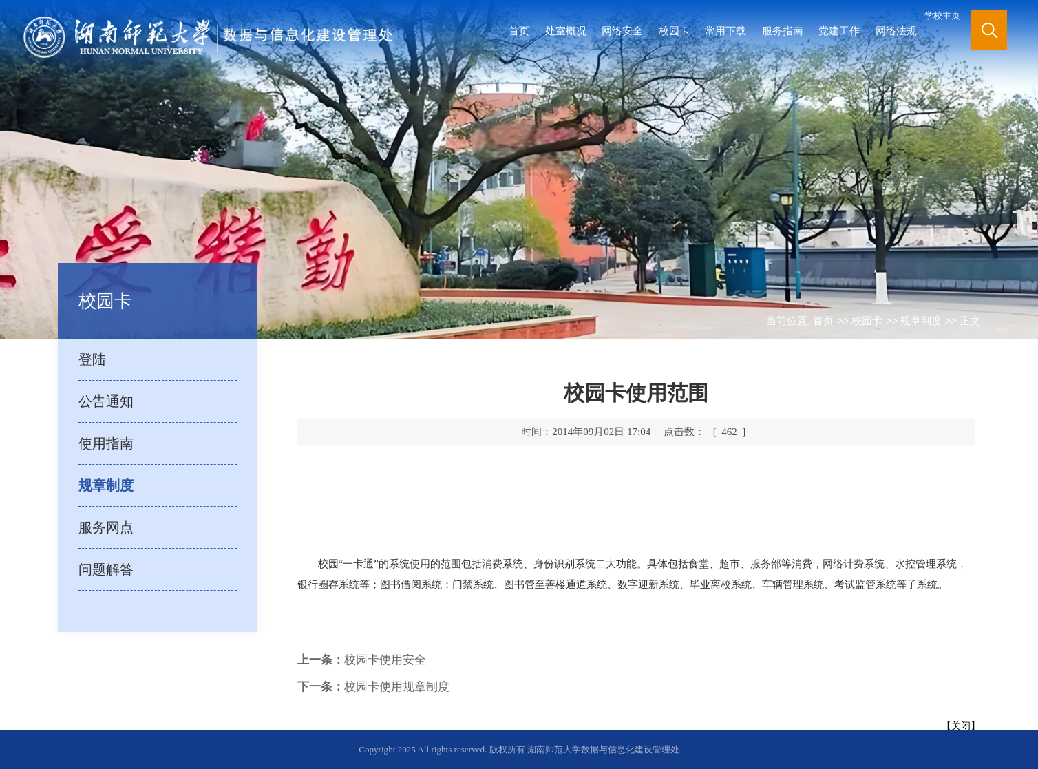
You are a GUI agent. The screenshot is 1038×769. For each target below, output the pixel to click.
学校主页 (942, 15)
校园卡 (674, 30)
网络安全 (622, 30)
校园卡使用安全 (361, 659)
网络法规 (896, 30)
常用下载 (725, 30)
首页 (519, 30)
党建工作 (839, 30)
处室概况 (565, 30)
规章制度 (921, 320)
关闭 (961, 725)
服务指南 (782, 30)
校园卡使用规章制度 (373, 686)
